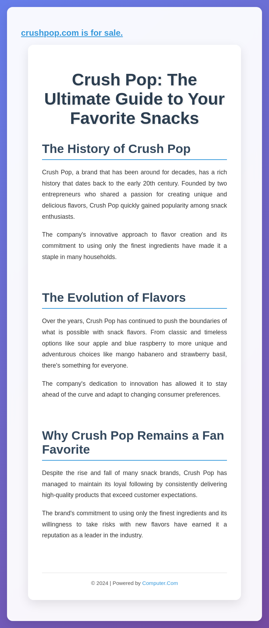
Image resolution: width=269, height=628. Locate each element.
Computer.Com (160, 583)
